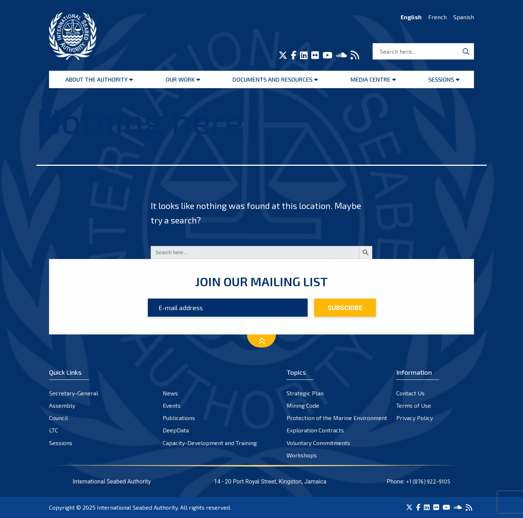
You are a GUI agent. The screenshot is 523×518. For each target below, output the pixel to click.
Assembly (62, 405)
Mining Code (303, 405)
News (170, 393)
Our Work (180, 79)
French (437, 16)
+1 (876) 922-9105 (428, 481)
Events (172, 405)
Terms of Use (413, 405)
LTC (53, 430)
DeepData (176, 430)
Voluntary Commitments (318, 442)
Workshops (302, 455)
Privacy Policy (414, 417)
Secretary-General (73, 393)
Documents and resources (272, 79)
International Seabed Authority (137, 507)
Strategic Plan (305, 393)
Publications (179, 417)
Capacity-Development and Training (210, 442)
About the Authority (96, 79)
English (411, 16)
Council (58, 417)
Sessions (441, 79)
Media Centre (370, 79)
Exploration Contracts (315, 430)
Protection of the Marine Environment (337, 417)
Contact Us (410, 393)
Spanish (463, 16)
